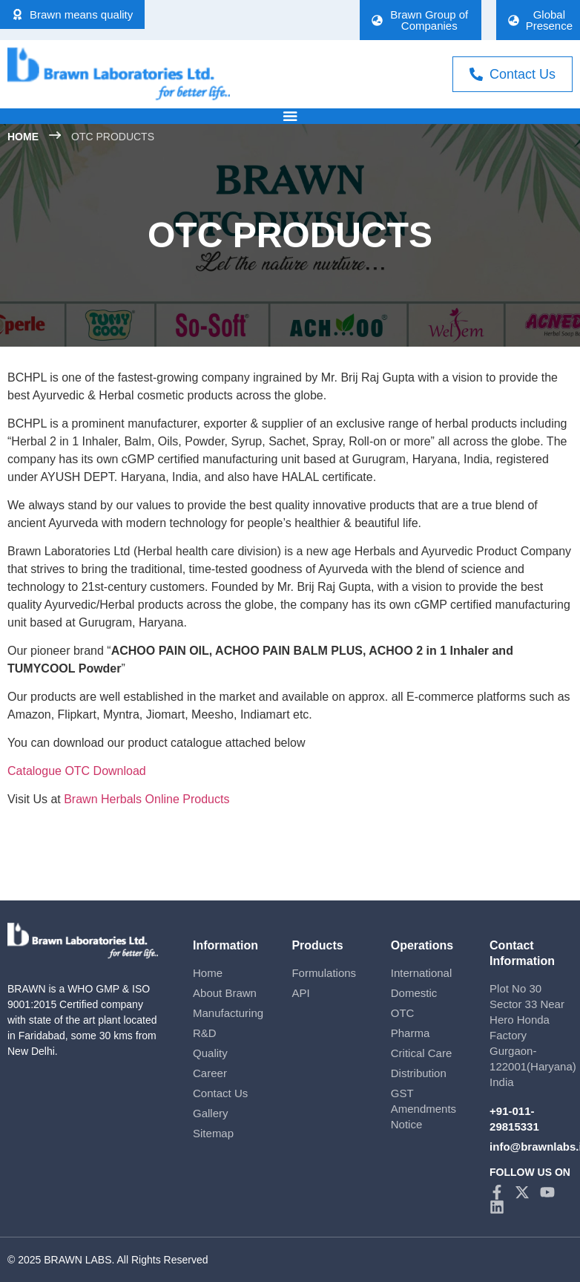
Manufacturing (228, 1012)
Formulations (323, 972)
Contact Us (220, 1092)
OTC (403, 1012)
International (421, 972)
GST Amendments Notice (423, 1108)
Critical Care (421, 1052)
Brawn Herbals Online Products (146, 798)
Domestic (414, 992)
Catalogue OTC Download (76, 770)
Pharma (410, 1032)
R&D (205, 1032)
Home (208, 972)
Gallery (210, 1112)
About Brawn (225, 992)
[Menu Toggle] (290, 115)
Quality (210, 1052)
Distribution (418, 1072)
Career (210, 1072)
